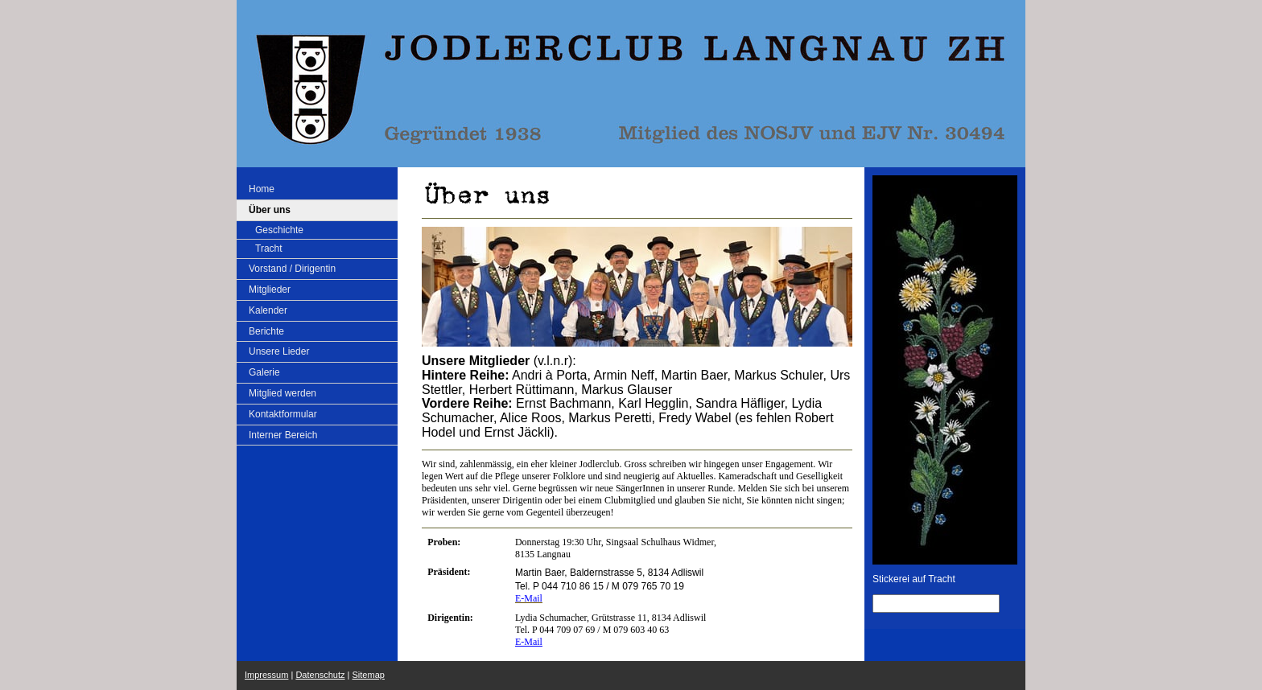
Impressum (266, 675)
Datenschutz (319, 675)
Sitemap (369, 675)
